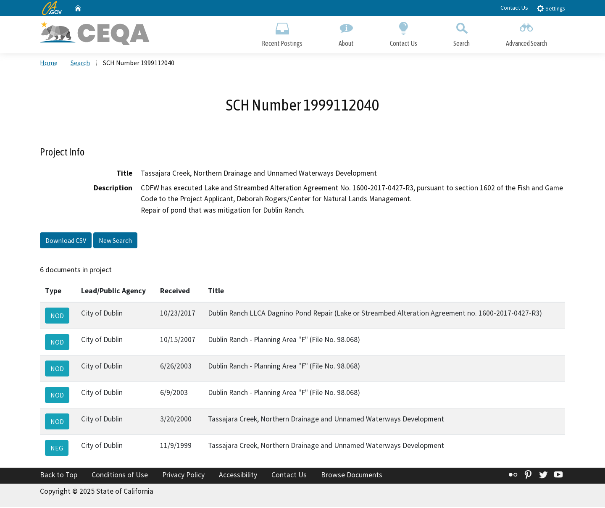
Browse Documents (351, 475)
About (346, 32)
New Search (115, 241)
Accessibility (238, 475)
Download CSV (65, 241)
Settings (551, 8)
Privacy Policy (183, 475)
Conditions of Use (120, 475)
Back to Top (58, 475)
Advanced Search (526, 32)
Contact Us (514, 7)
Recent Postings (282, 32)
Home (49, 63)
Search (461, 32)
